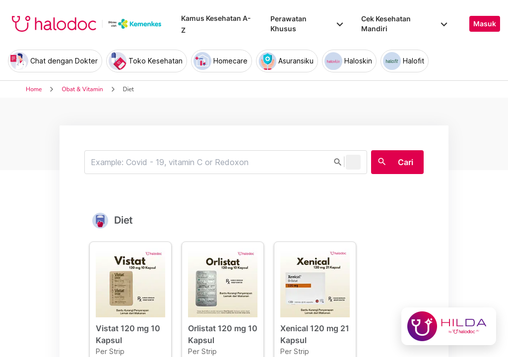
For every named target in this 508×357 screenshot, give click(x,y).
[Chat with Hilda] (448, 326)
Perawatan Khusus (307, 23)
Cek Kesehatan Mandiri (405, 23)
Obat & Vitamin (82, 89)
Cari (405, 162)
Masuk (484, 24)
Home (34, 89)
